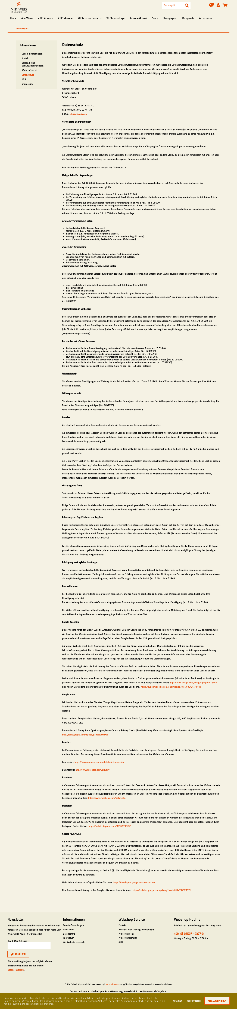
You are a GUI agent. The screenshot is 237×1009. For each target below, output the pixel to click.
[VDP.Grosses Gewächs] (89, 18)
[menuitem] (176, 5)
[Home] (13, 18)
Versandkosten (112, 984)
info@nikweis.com (79, 114)
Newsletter (68, 929)
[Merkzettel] (211, 6)
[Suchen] (187, 5)
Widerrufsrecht (29, 70)
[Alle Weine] (27, 18)
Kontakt (25, 58)
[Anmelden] (18, 954)
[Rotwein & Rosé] (138, 18)
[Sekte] (155, 18)
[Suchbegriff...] (176, 5)
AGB (24, 79)
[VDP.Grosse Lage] (115, 18)
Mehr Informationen (44, 1003)
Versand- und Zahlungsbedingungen (32, 64)
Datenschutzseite (16, 969)
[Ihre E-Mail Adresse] (29, 945)
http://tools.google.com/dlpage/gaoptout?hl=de (85, 734)
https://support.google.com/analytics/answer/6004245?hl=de (171, 686)
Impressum (27, 84)
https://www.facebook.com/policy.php (107, 798)
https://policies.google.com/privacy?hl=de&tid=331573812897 (162, 890)
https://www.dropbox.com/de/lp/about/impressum (99, 762)
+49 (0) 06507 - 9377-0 (189, 934)
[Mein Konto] (218, 5)
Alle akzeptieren (217, 1001)
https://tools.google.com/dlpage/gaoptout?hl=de (193, 682)
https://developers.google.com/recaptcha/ (134, 882)
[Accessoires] (205, 18)
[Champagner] (169, 18)
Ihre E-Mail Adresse (17, 941)
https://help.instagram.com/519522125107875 (110, 826)
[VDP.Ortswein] (65, 18)
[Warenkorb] (225, 5)
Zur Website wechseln (74, 942)
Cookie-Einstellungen (32, 53)
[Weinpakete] (188, 18)
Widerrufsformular (128, 937)
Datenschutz (28, 74)
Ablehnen (177, 1001)
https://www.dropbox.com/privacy (93, 769)
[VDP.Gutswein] (45, 18)
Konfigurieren (194, 1001)
